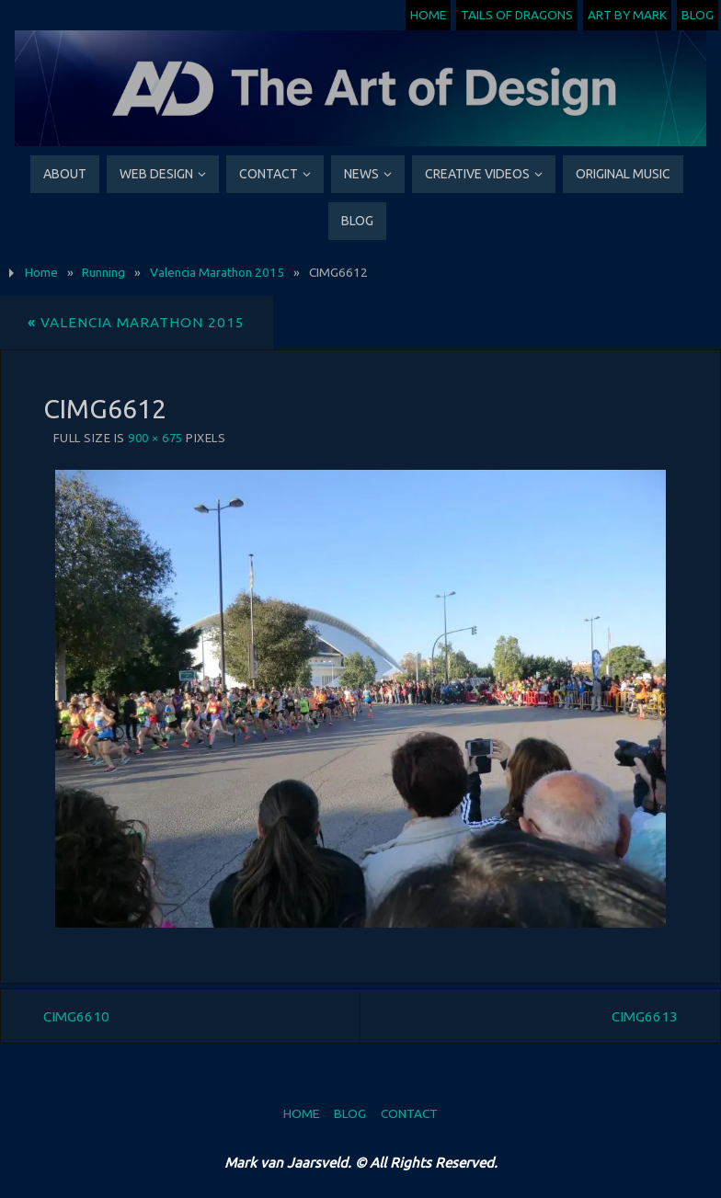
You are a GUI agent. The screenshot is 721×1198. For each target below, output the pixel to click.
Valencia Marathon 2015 (217, 272)
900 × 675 (155, 437)
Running (103, 272)
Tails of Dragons (517, 14)
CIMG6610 (76, 1016)
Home (428, 14)
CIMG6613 (645, 1016)
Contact (409, 1113)
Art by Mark (627, 14)
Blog (697, 14)
